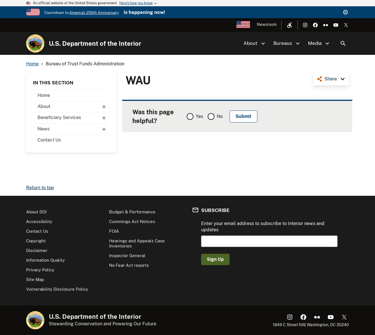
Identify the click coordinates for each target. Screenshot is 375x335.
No (220, 116)
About (74, 106)
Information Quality (45, 260)
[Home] (35, 43)
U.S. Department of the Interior (95, 43)
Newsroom (267, 24)
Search (343, 43)
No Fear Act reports (129, 265)
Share (330, 79)
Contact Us (49, 140)
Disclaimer (36, 250)
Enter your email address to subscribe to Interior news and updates (262, 226)
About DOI (36, 211)
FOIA (114, 231)
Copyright (36, 240)
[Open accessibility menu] (289, 25)
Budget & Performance (132, 211)
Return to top (40, 187)
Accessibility (39, 221)
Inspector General (127, 255)
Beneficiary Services (74, 117)
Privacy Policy (40, 269)
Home (44, 95)
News (74, 129)
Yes (199, 116)
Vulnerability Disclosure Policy (57, 289)
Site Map (35, 279)
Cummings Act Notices (132, 221)
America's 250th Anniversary (93, 13)
